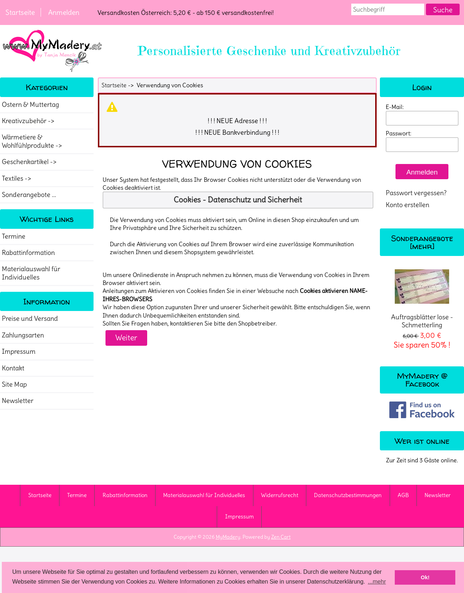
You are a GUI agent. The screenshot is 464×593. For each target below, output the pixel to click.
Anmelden (63, 12)
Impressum (19, 352)
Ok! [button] (425, 577)
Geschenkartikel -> (30, 162)
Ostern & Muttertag (30, 105)
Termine (13, 236)
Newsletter (17, 401)
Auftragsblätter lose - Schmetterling (422, 299)
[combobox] (387, 9)
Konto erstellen (407, 205)
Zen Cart (281, 537)
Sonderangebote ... (29, 195)
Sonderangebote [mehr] (422, 242)
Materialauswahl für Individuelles (31, 273)
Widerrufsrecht (279, 495)
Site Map (14, 384)
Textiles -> (17, 178)
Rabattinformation (28, 253)
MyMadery (228, 537)
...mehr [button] (377, 582)
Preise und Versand (30, 319)
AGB (403, 495)
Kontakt (13, 368)
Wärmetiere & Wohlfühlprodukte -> (32, 141)
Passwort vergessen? (416, 193)
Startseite (20, 12)
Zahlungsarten (23, 335)
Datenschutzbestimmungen (348, 495)
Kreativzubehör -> (29, 121)
